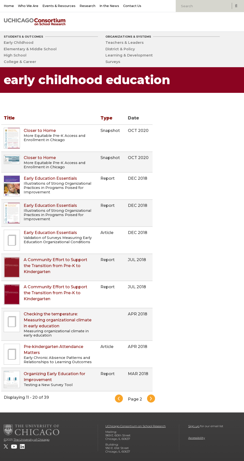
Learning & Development (129, 55)
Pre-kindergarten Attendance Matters (53, 349)
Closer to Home (40, 130)
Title (9, 117)
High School (15, 55)
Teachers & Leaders (124, 42)
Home (9, 6)
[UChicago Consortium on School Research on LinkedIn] (22, 446)
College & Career (20, 61)
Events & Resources (59, 6)
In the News (109, 6)
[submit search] (236, 6)
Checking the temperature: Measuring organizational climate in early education (57, 320)
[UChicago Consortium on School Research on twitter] (6, 446)
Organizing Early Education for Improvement (54, 376)
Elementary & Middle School (30, 49)
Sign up (193, 426)
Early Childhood (18, 42)
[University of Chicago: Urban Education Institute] (221, 20)
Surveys (112, 61)
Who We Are (28, 6)
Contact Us (132, 6)
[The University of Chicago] (32, 429)
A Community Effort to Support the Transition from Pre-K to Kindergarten (55, 265)
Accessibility (196, 438)
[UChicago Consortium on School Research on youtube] (14, 446)
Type (106, 117)
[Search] (204, 6)
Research (87, 6)
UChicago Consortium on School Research (135, 426)
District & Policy (120, 49)
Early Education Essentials (50, 178)
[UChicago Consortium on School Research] (35, 21)
